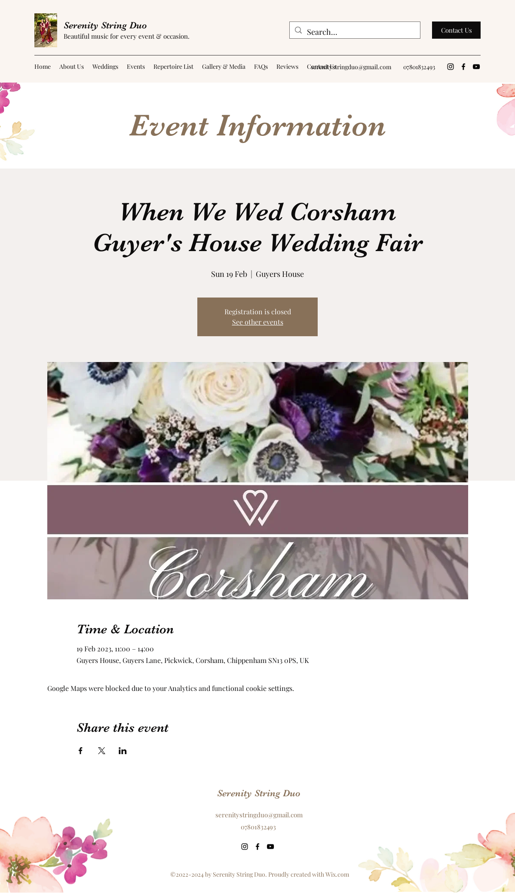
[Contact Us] (456, 30)
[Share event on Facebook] (81, 750)
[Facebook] (463, 66)
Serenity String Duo (105, 25)
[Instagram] (450, 66)
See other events (257, 321)
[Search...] (354, 32)
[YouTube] (476, 66)
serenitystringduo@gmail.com (351, 67)
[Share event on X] (102, 750)
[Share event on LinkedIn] (123, 750)
